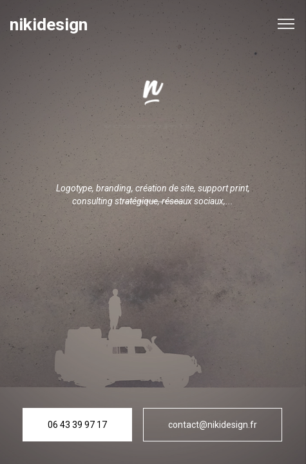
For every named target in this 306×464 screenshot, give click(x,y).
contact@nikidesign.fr (212, 425)
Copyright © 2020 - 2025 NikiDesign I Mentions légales (153, 201)
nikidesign (49, 25)
